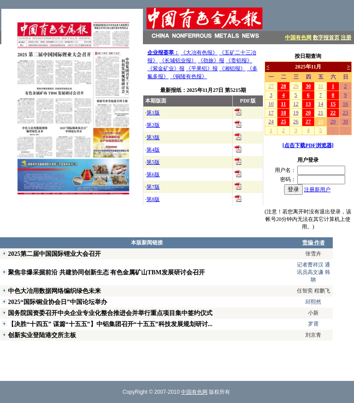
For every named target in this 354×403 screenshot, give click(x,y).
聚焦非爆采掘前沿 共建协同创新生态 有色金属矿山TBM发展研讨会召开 (106, 272)
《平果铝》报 (202, 68)
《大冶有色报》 (199, 52)
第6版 (153, 174)
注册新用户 (317, 189)
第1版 (153, 113)
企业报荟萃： (163, 52)
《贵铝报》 (239, 60)
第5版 (153, 162)
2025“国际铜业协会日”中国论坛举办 (57, 302)
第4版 (153, 150)
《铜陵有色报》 (188, 76)
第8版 (153, 199)
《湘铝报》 (232, 68)
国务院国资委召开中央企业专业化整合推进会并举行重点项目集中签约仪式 (110, 313)
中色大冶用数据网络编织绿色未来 (54, 291)
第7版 (153, 187)
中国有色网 (298, 37)
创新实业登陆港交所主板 (42, 335)
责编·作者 (313, 243)
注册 (346, 37)
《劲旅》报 (211, 60)
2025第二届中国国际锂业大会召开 (54, 254)
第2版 (153, 125)
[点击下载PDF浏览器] (307, 145)
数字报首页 (326, 37)
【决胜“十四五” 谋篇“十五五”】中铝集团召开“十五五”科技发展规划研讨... (110, 324)
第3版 (153, 137)
